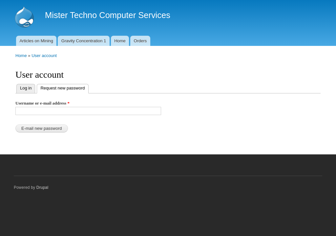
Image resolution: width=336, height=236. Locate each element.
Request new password (64, 87)
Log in (26, 88)
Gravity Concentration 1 (83, 40)
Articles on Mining (36, 40)
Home (120, 40)
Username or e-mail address (42, 103)
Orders (140, 40)
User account (44, 55)
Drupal (42, 187)
